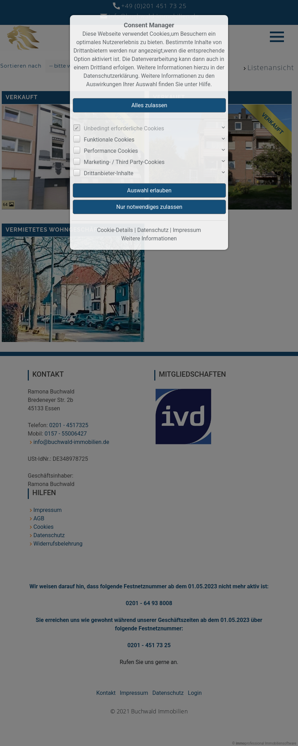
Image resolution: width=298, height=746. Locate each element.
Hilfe (204, 84)
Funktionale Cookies (109, 139)
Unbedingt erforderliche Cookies (124, 128)
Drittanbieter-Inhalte (109, 173)
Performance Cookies (111, 151)
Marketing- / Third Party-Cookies (124, 162)
